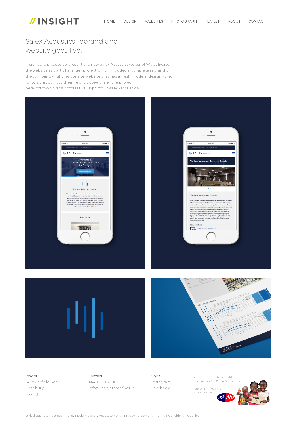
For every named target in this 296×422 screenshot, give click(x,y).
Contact (256, 21)
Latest (213, 21)
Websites (154, 21)
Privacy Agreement (138, 415)
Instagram (161, 382)
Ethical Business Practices (43, 415)
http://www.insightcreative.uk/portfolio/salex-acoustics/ (87, 88)
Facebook (160, 388)
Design (130, 21)
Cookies (193, 415)
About (234, 21)
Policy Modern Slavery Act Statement (93, 415)
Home (109, 21)
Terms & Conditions (170, 415)
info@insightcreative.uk (111, 388)
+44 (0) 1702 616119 (104, 382)
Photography (185, 21)
